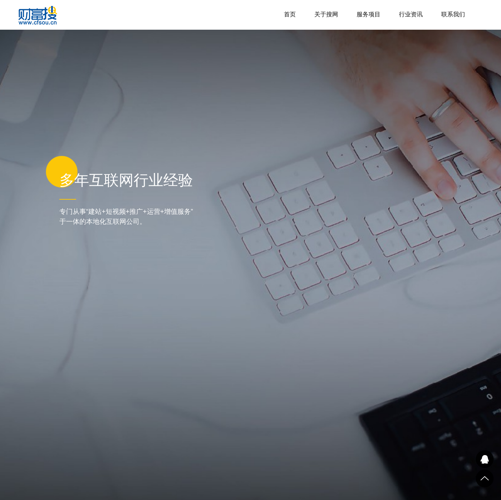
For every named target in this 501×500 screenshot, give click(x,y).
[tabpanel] (250, 250)
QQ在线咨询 (485, 459)
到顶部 (485, 478)
